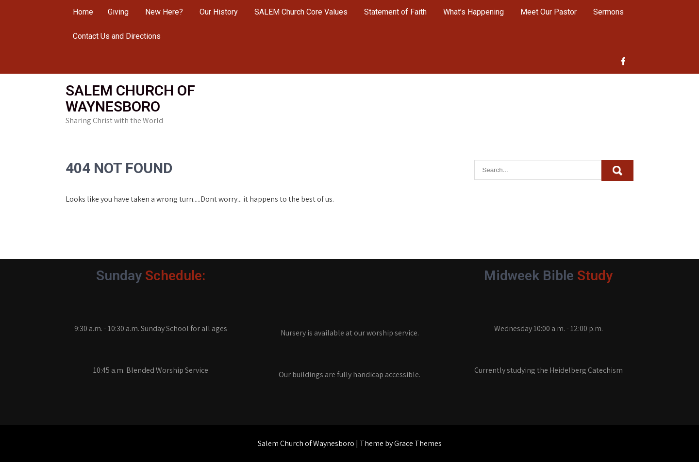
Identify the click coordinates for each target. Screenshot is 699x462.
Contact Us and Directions (117, 36)
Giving (118, 11)
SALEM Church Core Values (301, 11)
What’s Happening (473, 11)
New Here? (164, 11)
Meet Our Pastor (548, 11)
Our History (219, 11)
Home (83, 11)
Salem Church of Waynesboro (130, 98)
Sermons (608, 11)
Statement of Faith (395, 11)
